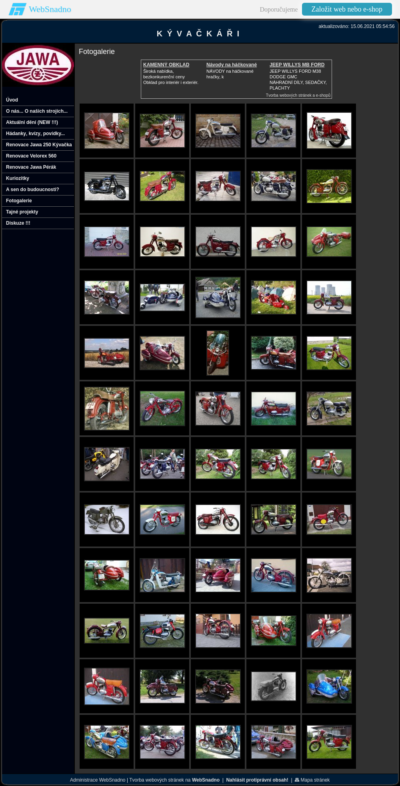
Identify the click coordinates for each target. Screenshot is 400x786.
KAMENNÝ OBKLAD (166, 65)
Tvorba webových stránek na (174, 780)
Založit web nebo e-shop (347, 9)
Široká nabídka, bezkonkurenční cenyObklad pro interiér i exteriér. (170, 77)
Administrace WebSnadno (98, 780)
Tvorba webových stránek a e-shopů (298, 95)
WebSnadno (50, 9)
